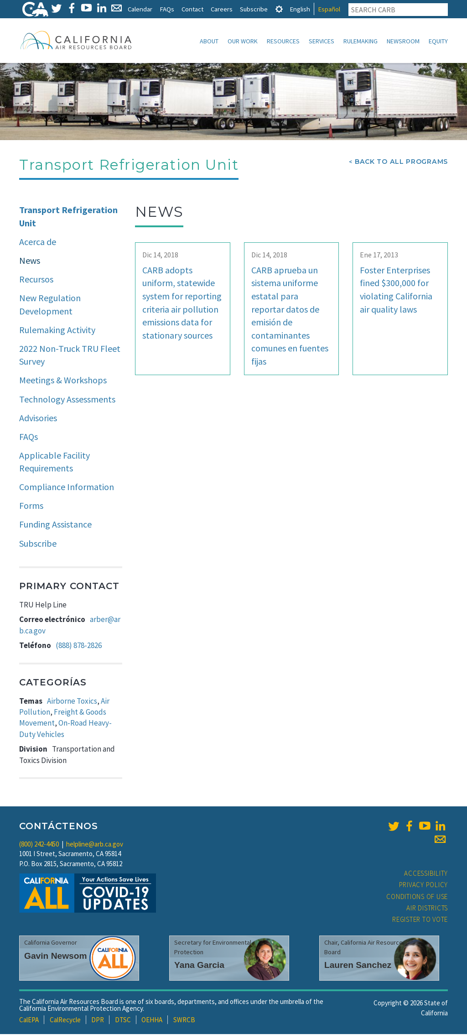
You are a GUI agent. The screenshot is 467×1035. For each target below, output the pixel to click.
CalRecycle (65, 1020)
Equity (438, 41)
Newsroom (403, 41)
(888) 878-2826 (79, 646)
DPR (97, 1020)
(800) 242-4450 (39, 845)
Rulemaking (360, 41)
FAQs (167, 9)
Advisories (38, 418)
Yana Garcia (199, 966)
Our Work (243, 41)
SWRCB (184, 1020)
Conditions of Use (417, 897)
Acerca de (37, 242)
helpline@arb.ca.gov (94, 845)
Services (321, 41)
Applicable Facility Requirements (54, 462)
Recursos (36, 280)
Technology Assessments (67, 400)
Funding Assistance (55, 525)
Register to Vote (420, 920)
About (209, 41)
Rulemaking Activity (57, 330)
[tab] (279, 9)
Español (329, 9)
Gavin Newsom (55, 957)
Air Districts (427, 908)
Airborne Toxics (72, 702)
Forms (31, 506)
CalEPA (29, 1020)
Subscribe (254, 9)
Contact (192, 9)
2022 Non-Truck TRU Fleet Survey (69, 356)
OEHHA (151, 1020)
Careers (222, 9)
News (29, 261)
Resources (283, 41)
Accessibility (426, 874)
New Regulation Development (50, 305)
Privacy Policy (423, 885)
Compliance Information (66, 487)
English (300, 9)
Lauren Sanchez (357, 966)
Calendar (140, 9)
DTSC (123, 1020)
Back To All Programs (401, 162)
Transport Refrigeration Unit (68, 217)
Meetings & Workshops (63, 381)
